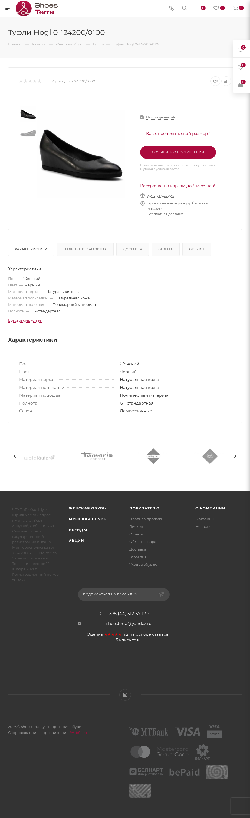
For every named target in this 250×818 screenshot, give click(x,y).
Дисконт (137, 526)
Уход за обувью (143, 564)
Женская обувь (87, 508)
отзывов (160, 634)
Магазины (204, 519)
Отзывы (197, 249)
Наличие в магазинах (85, 249)
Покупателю (144, 508)
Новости (203, 526)
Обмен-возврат (143, 541)
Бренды (78, 530)
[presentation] (14, 456)
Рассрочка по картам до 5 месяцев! (177, 185)
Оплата (165, 249)
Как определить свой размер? (178, 133)
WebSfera (78, 732)
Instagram (125, 695)
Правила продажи (146, 519)
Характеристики (31, 249)
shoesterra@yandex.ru (129, 623)
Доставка (132, 249)
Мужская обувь (87, 519)
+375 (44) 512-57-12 (126, 614)
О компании (210, 508)
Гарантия (138, 557)
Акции (76, 540)
